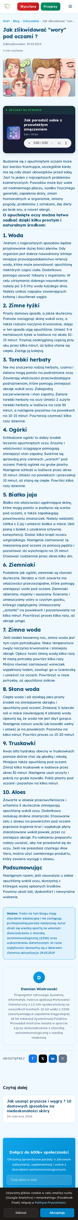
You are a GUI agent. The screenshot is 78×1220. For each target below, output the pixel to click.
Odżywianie (31, 21)
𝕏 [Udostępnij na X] (42, 1058)
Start (6, 21)
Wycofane (28, 6)
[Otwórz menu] (70, 6)
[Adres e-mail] (39, 1180)
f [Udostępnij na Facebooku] (32, 1058)
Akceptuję (57, 1212)
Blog (16, 21)
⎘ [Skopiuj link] (63, 1058)
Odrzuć (21, 1212)
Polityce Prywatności (50, 1202)
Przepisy (50, 6)
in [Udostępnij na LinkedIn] (52, 1058)
